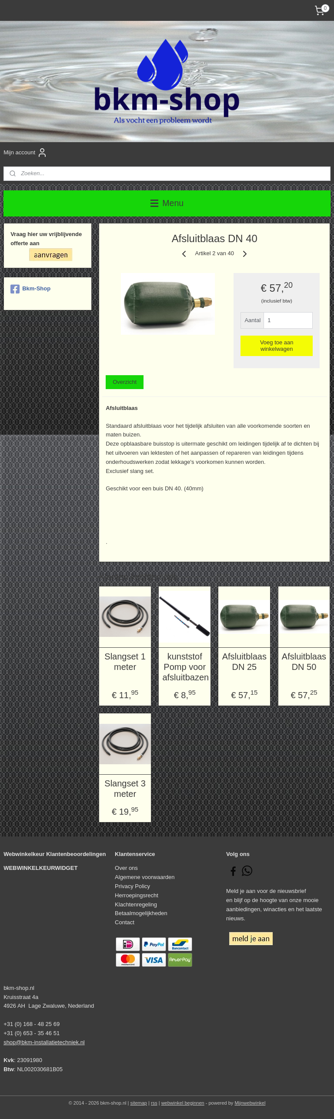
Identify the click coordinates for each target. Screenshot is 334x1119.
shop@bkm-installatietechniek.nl (44, 1042)
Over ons (126, 868)
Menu (167, 203)
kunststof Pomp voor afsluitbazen (185, 667)
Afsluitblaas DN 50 (304, 662)
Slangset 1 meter (125, 662)
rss (154, 1103)
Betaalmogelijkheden (141, 913)
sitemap (138, 1103)
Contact (124, 922)
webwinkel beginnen (182, 1103)
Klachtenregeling (136, 904)
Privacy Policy (132, 886)
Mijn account (25, 152)
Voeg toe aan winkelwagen (277, 345)
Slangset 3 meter (125, 789)
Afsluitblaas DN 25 (244, 662)
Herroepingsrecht (136, 895)
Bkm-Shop (30, 289)
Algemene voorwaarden (144, 877)
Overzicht (125, 382)
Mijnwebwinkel (249, 1103)
